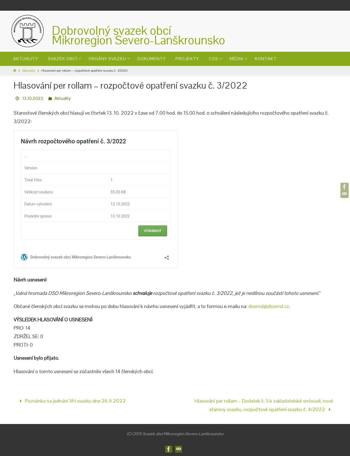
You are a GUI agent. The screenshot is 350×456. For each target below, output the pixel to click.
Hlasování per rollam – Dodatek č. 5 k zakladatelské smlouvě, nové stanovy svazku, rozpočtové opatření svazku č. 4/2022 (263, 405)
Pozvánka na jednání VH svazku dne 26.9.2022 (71, 401)
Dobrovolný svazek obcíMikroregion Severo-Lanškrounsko (138, 35)
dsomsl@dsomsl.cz (268, 306)
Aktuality (28, 70)
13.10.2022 (32, 98)
